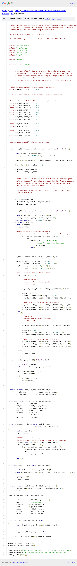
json (73, 562)
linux (17, 10)
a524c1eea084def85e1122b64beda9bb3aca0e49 (43, 10)
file (47, 19)
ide (12, 13)
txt (67, 562)
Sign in (72, 3)
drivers (5, 13)
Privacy (19, 563)
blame (59, 19)
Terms (25, 563)
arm (11, 10)
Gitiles (13, 563)
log (53, 19)
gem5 (4, 10)
